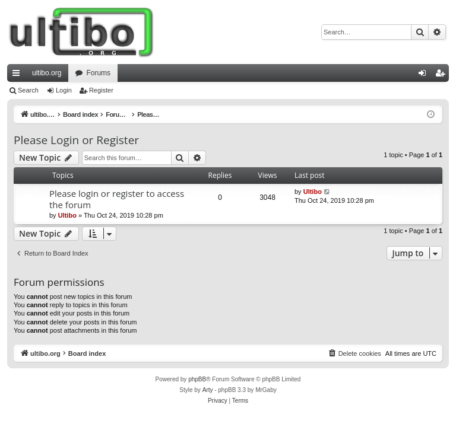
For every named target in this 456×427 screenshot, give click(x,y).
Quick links (18, 75)
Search (28, 90)
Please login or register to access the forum (116, 199)
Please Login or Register (76, 140)
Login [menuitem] (425, 75)
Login (64, 90)
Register (101, 90)
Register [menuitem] (442, 75)
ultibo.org (46, 73)
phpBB (197, 379)
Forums (98, 73)
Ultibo (67, 215)
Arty (207, 390)
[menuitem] (354, 353)
